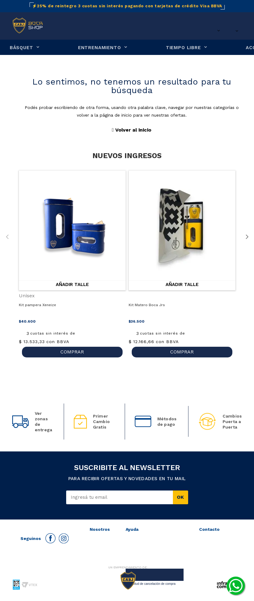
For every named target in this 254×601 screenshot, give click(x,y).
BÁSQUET (21, 47)
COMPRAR (72, 352)
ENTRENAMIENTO (99, 47)
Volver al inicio (131, 130)
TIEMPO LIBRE (183, 47)
